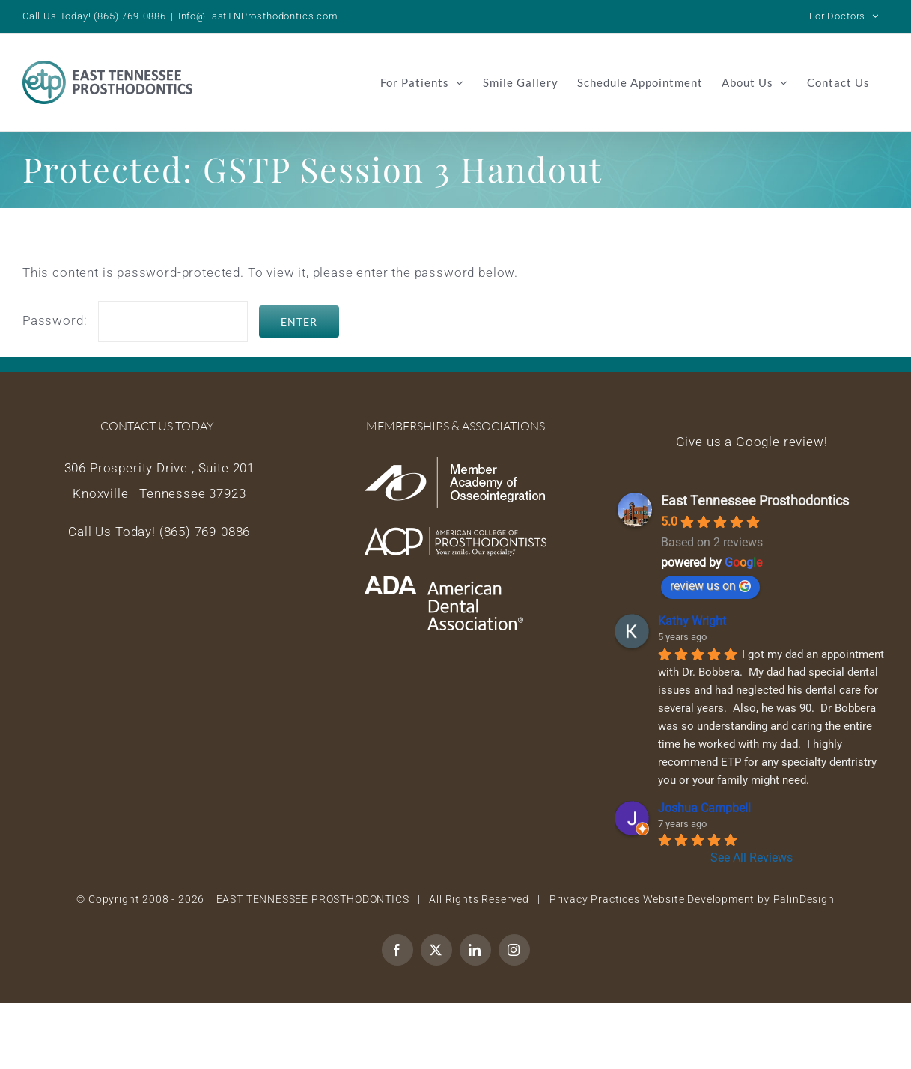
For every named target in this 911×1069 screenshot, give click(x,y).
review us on (710, 586)
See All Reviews (751, 857)
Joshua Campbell (704, 808)
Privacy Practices (594, 899)
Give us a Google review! (752, 442)
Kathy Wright (692, 621)
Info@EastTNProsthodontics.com (258, 16)
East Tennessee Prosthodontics (755, 500)
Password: (135, 321)
